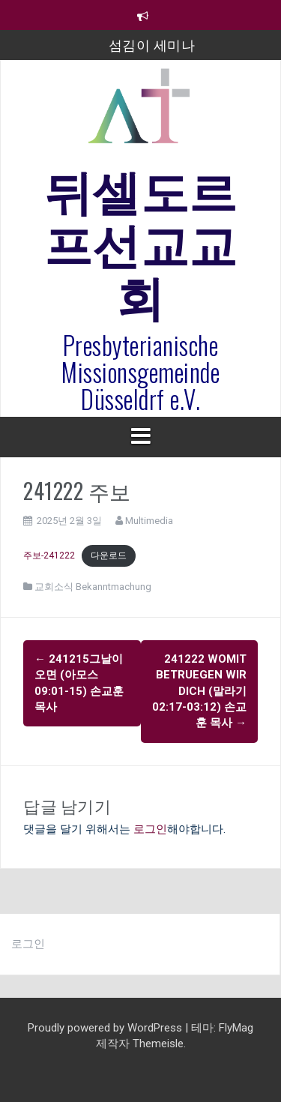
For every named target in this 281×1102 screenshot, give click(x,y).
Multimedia (149, 520)
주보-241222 (49, 555)
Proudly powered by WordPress (106, 1028)
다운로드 (109, 555)
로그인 (150, 829)
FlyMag (236, 1028)
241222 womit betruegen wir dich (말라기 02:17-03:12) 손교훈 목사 (199, 691)
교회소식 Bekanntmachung (92, 586)
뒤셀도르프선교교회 (141, 241)
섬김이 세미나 (152, 44)
